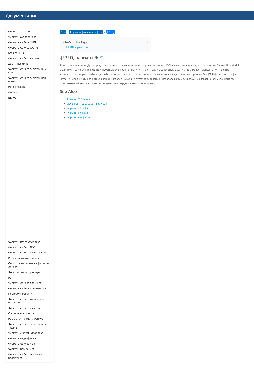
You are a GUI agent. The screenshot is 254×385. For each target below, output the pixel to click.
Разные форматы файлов (30, 258)
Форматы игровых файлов (30, 242)
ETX (14, 135)
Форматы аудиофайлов (30, 36)
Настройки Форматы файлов (30, 318)
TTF (14, 209)
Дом (63, 32)
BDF (14, 108)
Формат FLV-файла (78, 112)
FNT (14, 140)
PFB (14, 188)
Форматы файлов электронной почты (30, 79)
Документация (21, 15)
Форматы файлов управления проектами (30, 300)
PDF (30, 277)
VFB (14, 220)
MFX (14, 167)
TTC (14, 204)
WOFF (15, 231)
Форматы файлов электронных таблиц (30, 325)
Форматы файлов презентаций (30, 288)
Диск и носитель (30, 63)
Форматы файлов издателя (30, 308)
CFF (14, 113)
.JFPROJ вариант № (76, 47)
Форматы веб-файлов (30, 349)
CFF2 (14, 119)
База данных (30, 53)
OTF (14, 177)
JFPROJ (16, 161)
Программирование (30, 293)
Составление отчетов (30, 313)
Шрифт (30, 97)
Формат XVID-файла (79, 99)
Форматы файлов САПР (30, 42)
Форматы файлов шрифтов (28, 103)
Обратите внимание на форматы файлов (30, 265)
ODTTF (16, 172)
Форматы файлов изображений (30, 252)
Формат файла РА (77, 108)
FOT (14, 151)
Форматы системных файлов (30, 333)
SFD (14, 199)
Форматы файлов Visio (30, 343)
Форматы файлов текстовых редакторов (30, 356)
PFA (14, 183)
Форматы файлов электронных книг (30, 70)
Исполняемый (30, 86)
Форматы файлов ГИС (30, 247)
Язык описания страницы (30, 272)
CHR (14, 124)
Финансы (30, 92)
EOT (14, 129)
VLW (14, 226)
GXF (14, 156)
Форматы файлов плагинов (30, 283)
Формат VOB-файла (78, 117)
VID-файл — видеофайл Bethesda (87, 103)
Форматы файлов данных (30, 58)
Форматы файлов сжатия (30, 47)
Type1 (15, 215)
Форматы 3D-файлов (30, 31)
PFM (14, 193)
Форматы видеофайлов (30, 338)
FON (14, 145)
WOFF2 (16, 236)
